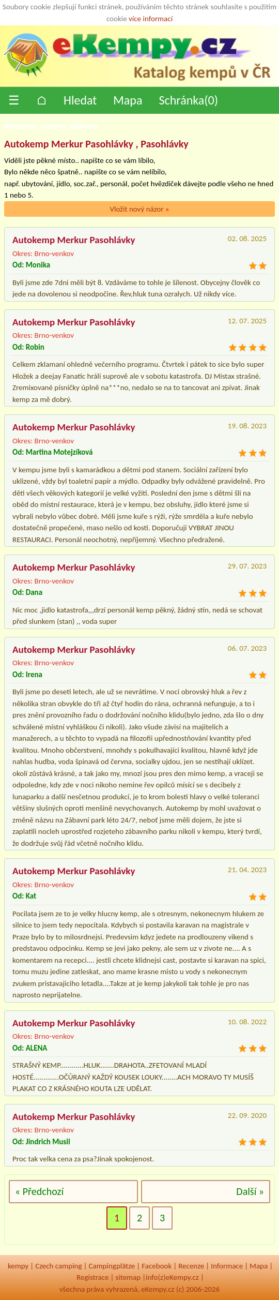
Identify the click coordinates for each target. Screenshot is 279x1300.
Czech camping (58, 1266)
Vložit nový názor (139, 209)
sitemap (128, 1277)
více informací (151, 18)
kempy (18, 1266)
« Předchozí (39, 1191)
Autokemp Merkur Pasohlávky (73, 240)
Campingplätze (111, 1266)
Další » (250, 1191)
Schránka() (188, 100)
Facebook (157, 1266)
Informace (227, 1266)
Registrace (92, 1277)
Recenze (191, 1266)
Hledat (80, 100)
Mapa (127, 100)
